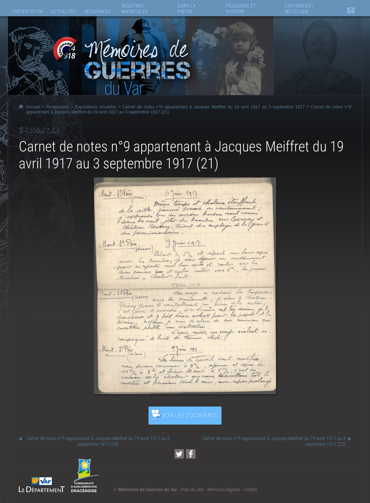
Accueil (33, 106)
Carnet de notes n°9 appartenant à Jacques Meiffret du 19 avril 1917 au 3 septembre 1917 (213, 106)
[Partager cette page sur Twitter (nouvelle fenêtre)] (179, 454)
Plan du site (192, 489)
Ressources (57, 106)
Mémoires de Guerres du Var (147, 489)
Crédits (251, 489)
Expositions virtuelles (95, 106)
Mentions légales (223, 489)
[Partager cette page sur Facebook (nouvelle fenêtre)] (190, 454)
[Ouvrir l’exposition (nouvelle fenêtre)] (185, 392)
